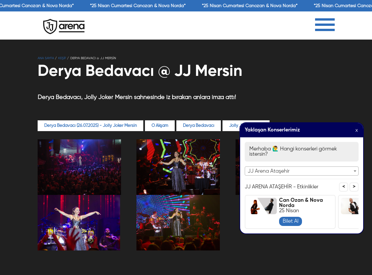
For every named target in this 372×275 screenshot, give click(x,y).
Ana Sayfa (46, 58)
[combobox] (302, 171)
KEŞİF (62, 58)
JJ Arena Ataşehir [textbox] (269, 171)
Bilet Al (290, 221)
